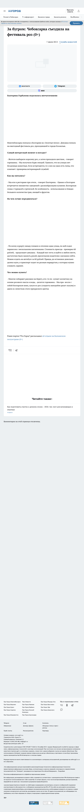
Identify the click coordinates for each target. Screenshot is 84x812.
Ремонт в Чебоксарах (11, 17)
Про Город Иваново (28, 704)
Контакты (45, 723)
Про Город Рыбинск (28, 707)
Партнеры (45, 731)
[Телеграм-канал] (60, 86)
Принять (76, 23)
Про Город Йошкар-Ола (48, 702)
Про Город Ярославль (47, 704)
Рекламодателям (28, 731)
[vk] (10, 350)
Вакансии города (44, 17)
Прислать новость (70, 11)
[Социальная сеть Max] (42, 90)
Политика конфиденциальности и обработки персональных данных (24, 774)
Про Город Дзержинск (47, 710)
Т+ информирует (28, 17)
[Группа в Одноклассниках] (67, 705)
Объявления (7, 726)
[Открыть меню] (4, 11)
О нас (24, 723)
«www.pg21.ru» (18, 735)
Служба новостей (68, 42)
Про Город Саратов (10, 710)
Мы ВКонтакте (75, 17)
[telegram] (17, 350)
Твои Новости (26, 702)
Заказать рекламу (60, 17)
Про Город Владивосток (11, 715)
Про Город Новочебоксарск (12, 702)
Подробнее (61, 771)
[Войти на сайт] (78, 11)
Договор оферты (28, 726)
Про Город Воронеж (10, 704)
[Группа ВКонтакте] (24, 86)
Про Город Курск (9, 707)
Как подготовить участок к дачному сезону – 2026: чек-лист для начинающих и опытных (42, 410)
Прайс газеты (8, 731)
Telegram (6, 723)
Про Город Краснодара (29, 715)
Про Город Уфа (45, 707)
